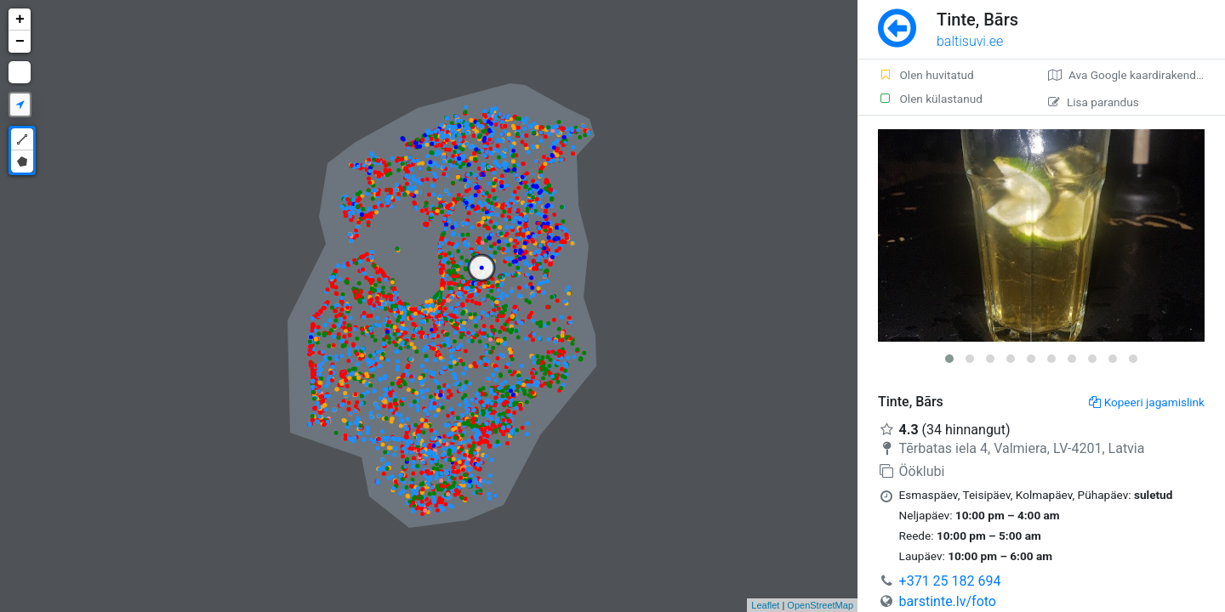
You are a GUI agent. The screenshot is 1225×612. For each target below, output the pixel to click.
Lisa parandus (1093, 102)
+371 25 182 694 (950, 581)
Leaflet (765, 605)
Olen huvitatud (926, 75)
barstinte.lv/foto (947, 601)
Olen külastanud (930, 98)
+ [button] (20, 19)
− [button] (20, 41)
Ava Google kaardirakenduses (1134, 75)
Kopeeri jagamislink (1147, 402)
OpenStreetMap (820, 605)
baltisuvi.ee (970, 41)
